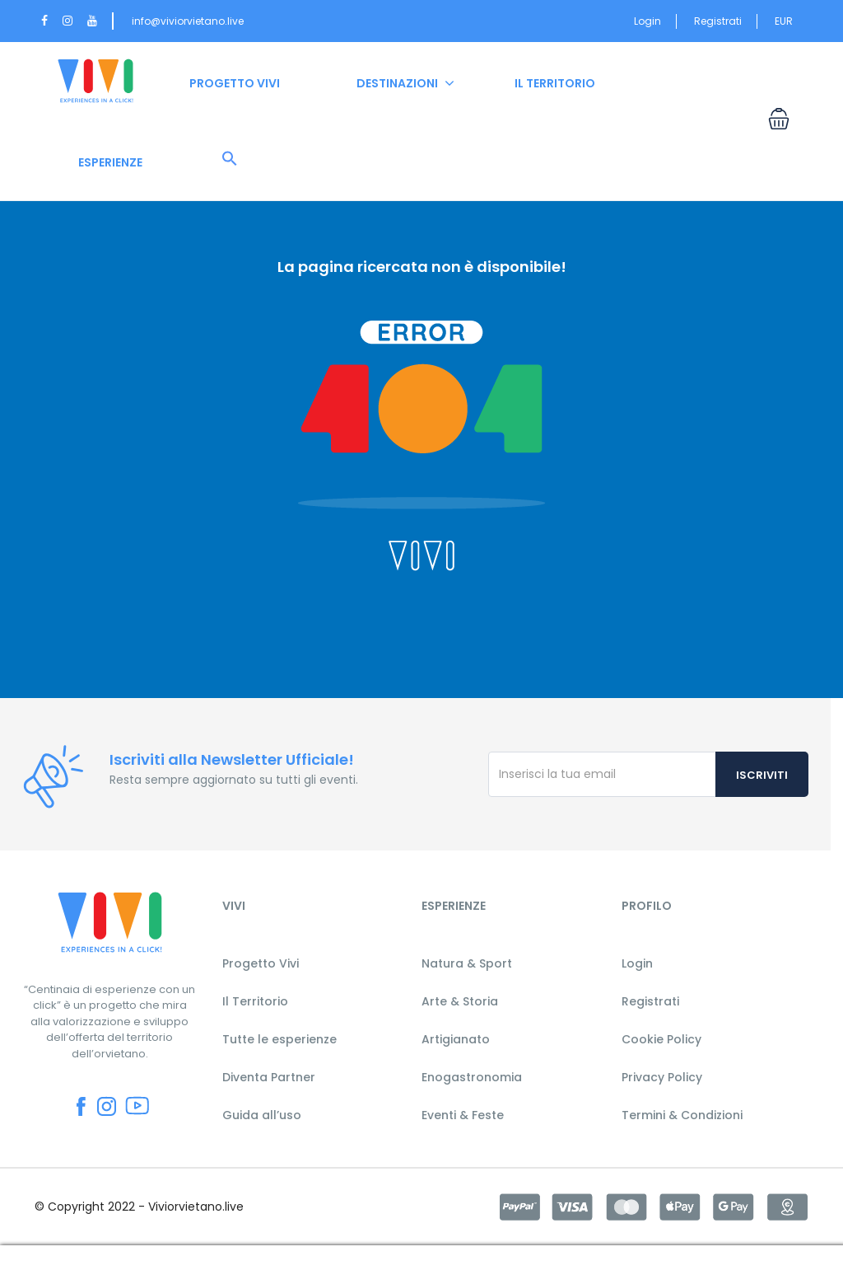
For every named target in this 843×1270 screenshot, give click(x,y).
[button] (229, 159)
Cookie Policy (661, 1039)
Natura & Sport (467, 963)
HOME (95, 83)
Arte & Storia (460, 1001)
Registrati (718, 21)
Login (647, 21)
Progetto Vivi (260, 963)
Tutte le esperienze (279, 1039)
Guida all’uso (261, 1115)
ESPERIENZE (110, 162)
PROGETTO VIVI (234, 83)
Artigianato (456, 1039)
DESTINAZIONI (397, 83)
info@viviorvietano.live (188, 21)
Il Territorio (255, 1001)
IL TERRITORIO (555, 83)
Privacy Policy (662, 1077)
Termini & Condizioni (682, 1115)
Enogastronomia (472, 1077)
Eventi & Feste (463, 1115)
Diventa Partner (268, 1077)
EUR (788, 21)
